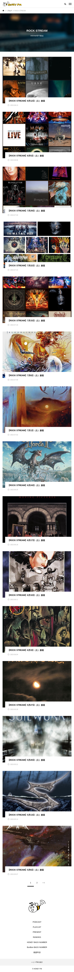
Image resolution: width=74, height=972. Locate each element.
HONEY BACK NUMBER (37, 942)
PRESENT (37, 932)
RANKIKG (37, 937)
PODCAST (37, 922)
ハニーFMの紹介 (37, 962)
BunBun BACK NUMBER (37, 947)
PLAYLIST (37, 927)
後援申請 (37, 952)
